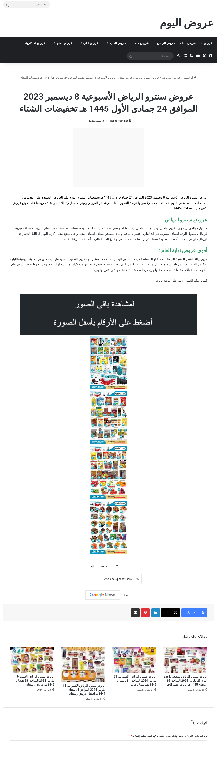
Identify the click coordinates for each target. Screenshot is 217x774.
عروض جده (141, 43)
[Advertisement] (108, 157)
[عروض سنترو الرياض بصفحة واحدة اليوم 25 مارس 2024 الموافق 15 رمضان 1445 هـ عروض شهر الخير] (185, 660)
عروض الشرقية (116, 43)
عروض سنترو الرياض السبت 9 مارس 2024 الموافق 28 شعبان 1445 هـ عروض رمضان (35, 680)
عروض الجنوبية (63, 43)
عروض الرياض (166, 43)
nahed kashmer (119, 120)
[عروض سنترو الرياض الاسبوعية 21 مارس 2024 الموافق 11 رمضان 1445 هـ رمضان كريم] (134, 660)
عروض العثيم (187, 43)
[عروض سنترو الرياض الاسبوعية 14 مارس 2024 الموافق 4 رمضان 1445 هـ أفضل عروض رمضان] (83, 664)
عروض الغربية (89, 43)
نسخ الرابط (88, 579)
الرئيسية (189, 77)
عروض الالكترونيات (33, 43)
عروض (158, 280)
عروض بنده (205, 43)
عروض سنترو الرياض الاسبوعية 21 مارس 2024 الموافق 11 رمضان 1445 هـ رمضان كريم (135, 680)
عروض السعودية (171, 77)
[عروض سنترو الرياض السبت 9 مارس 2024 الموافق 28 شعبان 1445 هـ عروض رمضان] (32, 660)
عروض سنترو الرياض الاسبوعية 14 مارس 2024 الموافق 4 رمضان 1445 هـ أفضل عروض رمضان (84, 689)
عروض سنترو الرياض (147, 77)
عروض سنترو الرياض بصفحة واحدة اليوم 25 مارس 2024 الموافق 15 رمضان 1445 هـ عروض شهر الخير (185, 680)
